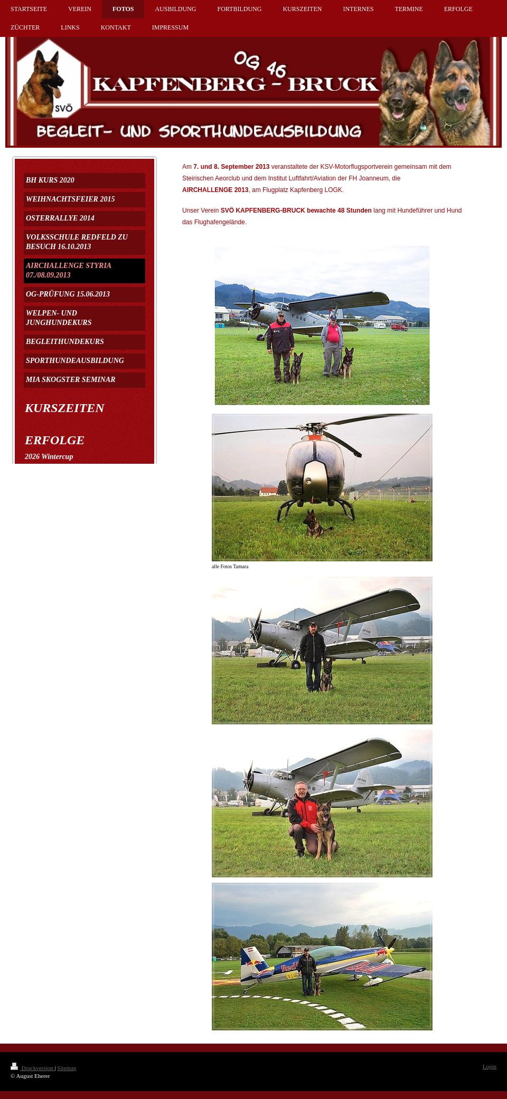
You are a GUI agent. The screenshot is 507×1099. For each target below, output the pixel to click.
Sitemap (66, 1068)
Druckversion (32, 1068)
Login (489, 1066)
